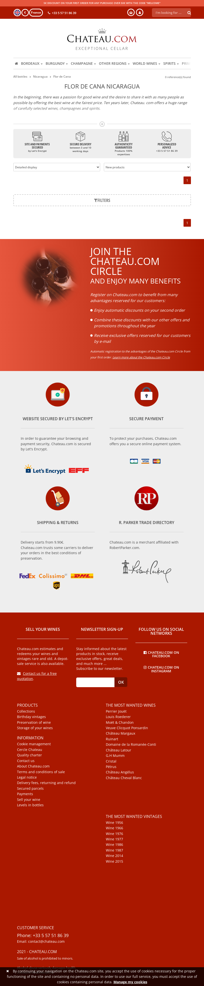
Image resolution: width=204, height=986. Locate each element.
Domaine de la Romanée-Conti (131, 744)
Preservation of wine (34, 722)
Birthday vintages (31, 717)
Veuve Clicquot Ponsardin (127, 728)
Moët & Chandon (120, 722)
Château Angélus (120, 772)
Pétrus (111, 766)
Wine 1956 (114, 822)
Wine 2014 (114, 855)
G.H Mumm (115, 755)
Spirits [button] (171, 63)
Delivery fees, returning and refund (46, 783)
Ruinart (112, 739)
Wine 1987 (114, 850)
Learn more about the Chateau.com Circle (141, 357)
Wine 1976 (114, 833)
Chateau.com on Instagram (161, 669)
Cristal (111, 761)
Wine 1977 (114, 839)
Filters (102, 200)
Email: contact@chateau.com (41, 941)
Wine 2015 (114, 861)
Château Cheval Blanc (124, 778)
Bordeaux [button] (32, 63)
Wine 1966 (114, 828)
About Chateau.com (33, 766)
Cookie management (34, 744)
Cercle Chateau (29, 749)
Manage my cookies (130, 982)
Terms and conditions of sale (41, 772)
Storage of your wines (35, 728)
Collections (26, 711)
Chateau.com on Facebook (161, 654)
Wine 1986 (114, 844)
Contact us (26, 761)
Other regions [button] (114, 63)
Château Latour (118, 750)
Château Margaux (120, 733)
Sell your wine (28, 799)
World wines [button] (146, 63)
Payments (25, 794)
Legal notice (27, 777)
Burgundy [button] (57, 63)
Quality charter (29, 755)
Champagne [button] (83, 63)
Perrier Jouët (116, 711)
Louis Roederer (118, 717)
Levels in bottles (30, 805)
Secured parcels (30, 788)
